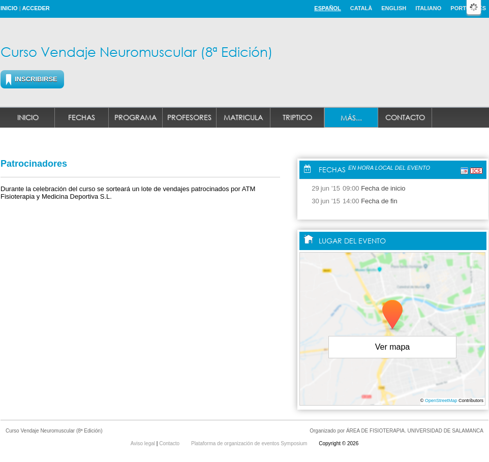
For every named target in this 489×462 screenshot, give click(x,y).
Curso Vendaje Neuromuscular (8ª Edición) (137, 51)
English (393, 8)
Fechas (81, 117)
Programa (135, 117)
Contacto (405, 117)
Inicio (9, 8)
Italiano (428, 8)
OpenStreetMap (441, 400)
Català (361, 8)
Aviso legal (144, 443)
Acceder (35, 8)
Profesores (189, 117)
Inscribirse (36, 79)
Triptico (297, 117)
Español (327, 8)
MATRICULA (243, 117)
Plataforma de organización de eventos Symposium (250, 443)
